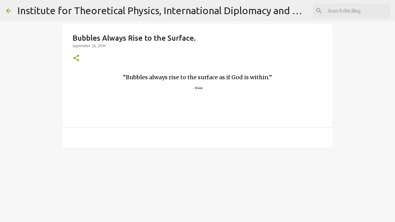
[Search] (357, 10)
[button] (76, 58)
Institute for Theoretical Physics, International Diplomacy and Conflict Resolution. (199, 10)
